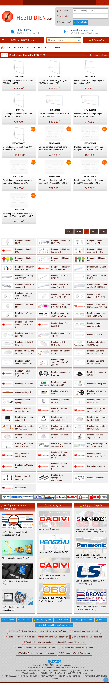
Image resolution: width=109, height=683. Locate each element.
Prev (78, 231)
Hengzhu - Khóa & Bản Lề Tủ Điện (54, 552)
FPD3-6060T (19, 176)
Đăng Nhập (82, 22)
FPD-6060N (19, 110)
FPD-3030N (54, 77)
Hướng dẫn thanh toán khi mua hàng (15, 582)
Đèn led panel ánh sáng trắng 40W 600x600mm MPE (89, 81)
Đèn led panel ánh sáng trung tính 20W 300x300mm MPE (53, 81)
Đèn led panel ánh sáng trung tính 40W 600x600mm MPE (17, 115)
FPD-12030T (54, 110)
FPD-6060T (90, 77)
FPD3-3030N (90, 143)
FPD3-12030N (19, 210)
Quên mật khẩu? (63, 22)
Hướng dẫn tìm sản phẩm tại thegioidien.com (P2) (14, 533)
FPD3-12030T (90, 176)
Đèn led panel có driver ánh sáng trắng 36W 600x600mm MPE (17, 181)
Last (103, 231)
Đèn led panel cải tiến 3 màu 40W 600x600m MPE (17, 148)
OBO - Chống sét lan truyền (51, 601)
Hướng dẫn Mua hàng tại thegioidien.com (13, 608)
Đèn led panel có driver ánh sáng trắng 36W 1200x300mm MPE (88, 181)
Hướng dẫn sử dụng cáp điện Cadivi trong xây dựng (52, 576)
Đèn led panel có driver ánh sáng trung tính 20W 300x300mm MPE (88, 148)
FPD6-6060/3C (18, 143)
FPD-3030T (19, 77)
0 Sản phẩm (98, 40)
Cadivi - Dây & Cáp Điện (49, 529)
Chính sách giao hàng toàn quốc (16, 558)
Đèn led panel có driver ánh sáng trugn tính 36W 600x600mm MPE (53, 181)
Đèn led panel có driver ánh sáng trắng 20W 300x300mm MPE (53, 148)
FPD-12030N (90, 110)
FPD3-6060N (54, 176)
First (69, 231)
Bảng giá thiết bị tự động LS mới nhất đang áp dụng (90, 582)
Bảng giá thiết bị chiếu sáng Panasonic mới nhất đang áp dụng (91, 556)
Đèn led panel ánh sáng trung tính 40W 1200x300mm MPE (89, 115)
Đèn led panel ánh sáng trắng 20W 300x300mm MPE (18, 81)
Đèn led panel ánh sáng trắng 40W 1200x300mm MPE (54, 115)
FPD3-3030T (54, 143)
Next (94, 231)
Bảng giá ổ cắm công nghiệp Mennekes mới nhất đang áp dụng (91, 530)
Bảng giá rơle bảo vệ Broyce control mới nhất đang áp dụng (91, 608)
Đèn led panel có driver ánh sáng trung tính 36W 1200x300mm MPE (18, 214)
